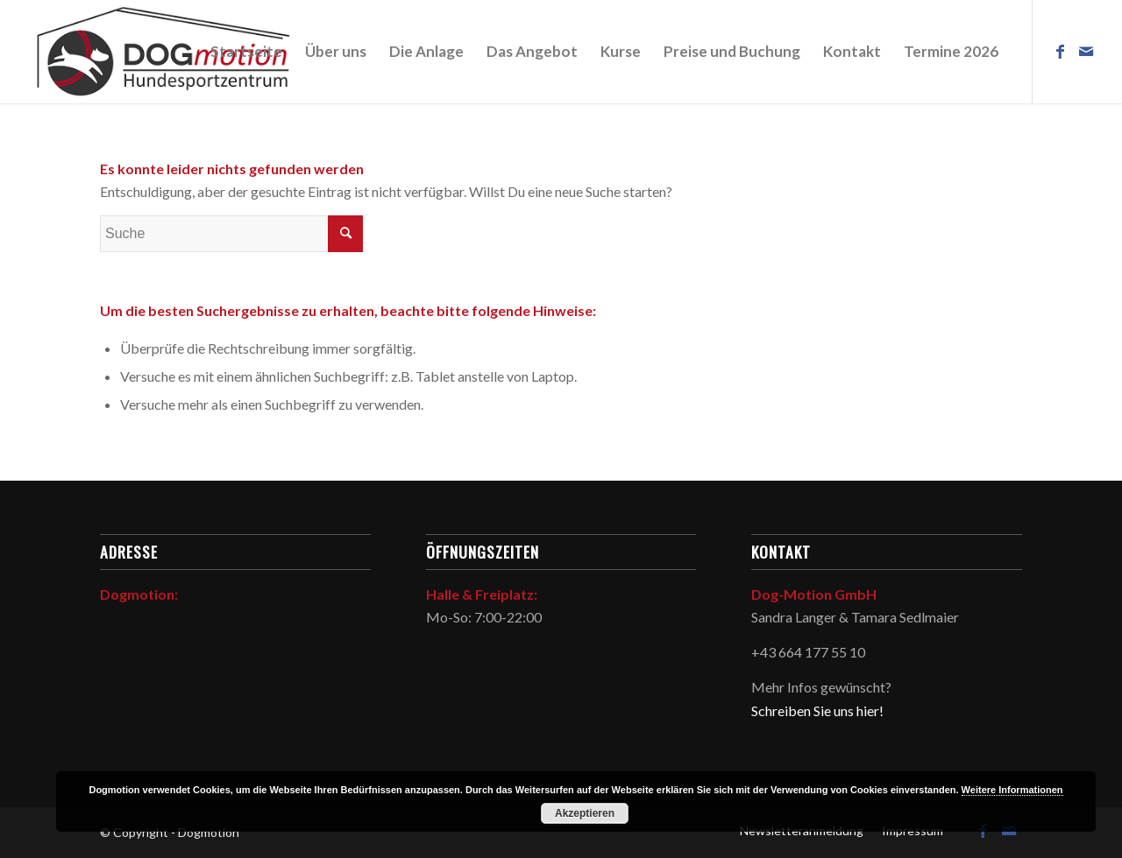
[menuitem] (246, 51)
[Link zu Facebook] (1060, 51)
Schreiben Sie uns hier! (817, 710)
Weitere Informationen (1012, 789)
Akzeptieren (584, 813)
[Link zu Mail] (1086, 51)
